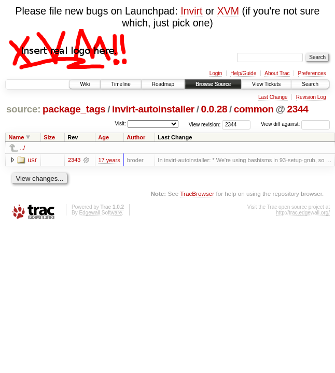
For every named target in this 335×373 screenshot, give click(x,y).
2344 (298, 109)
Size (49, 137)
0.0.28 (214, 109)
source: (23, 109)
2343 (74, 160)
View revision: (205, 124)
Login (216, 73)
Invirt (191, 11)
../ (22, 148)
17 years (109, 160)
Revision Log (311, 97)
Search (310, 84)
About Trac (276, 73)
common (254, 109)
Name (16, 137)
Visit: (120, 123)
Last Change (273, 97)
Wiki (85, 84)
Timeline (120, 84)
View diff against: (295, 124)
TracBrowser (197, 193)
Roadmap (163, 84)
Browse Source (213, 84)
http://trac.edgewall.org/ (303, 213)
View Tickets (266, 84)
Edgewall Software (100, 213)
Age (103, 137)
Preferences (312, 73)
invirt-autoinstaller (153, 109)
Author (136, 137)
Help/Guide (243, 73)
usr (32, 160)
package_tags (74, 109)
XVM (228, 11)
